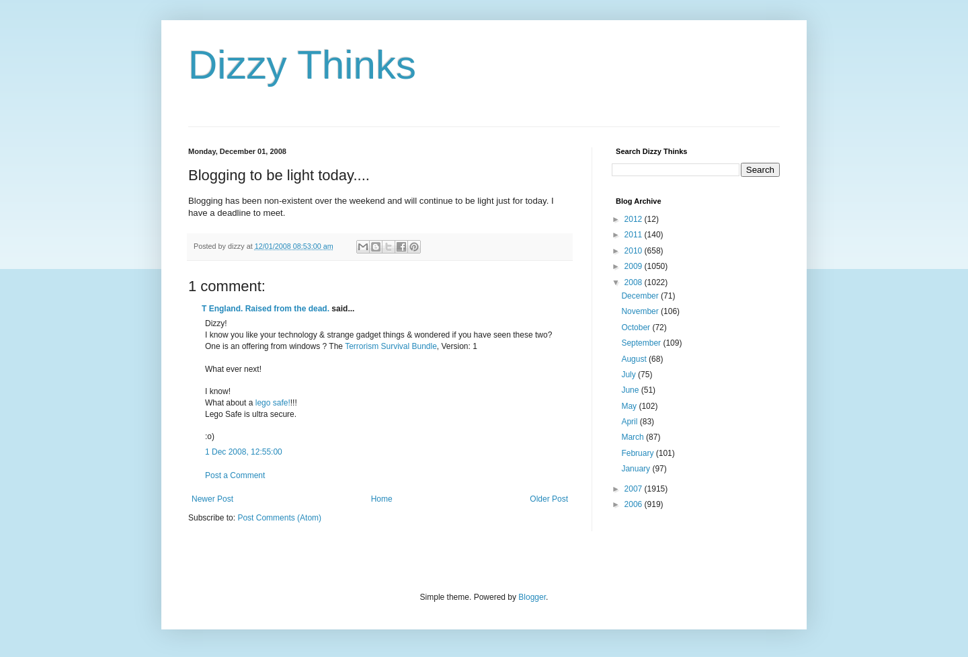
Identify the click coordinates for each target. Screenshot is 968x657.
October (636, 327)
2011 (634, 234)
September (642, 343)
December (641, 296)
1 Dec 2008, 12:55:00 (243, 452)
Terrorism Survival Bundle (391, 346)
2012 (634, 219)
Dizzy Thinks (302, 64)
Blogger (532, 597)
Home (382, 499)
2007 (634, 489)
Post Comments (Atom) (279, 518)
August (635, 359)
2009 (634, 266)
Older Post (549, 499)
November (641, 311)
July (629, 374)
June (631, 390)
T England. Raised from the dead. (265, 308)
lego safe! (272, 403)
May (630, 406)
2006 (634, 504)
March (633, 437)
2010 (634, 251)
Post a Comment (235, 475)
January (636, 468)
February (638, 453)
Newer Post (212, 499)
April (630, 421)
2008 (634, 282)
